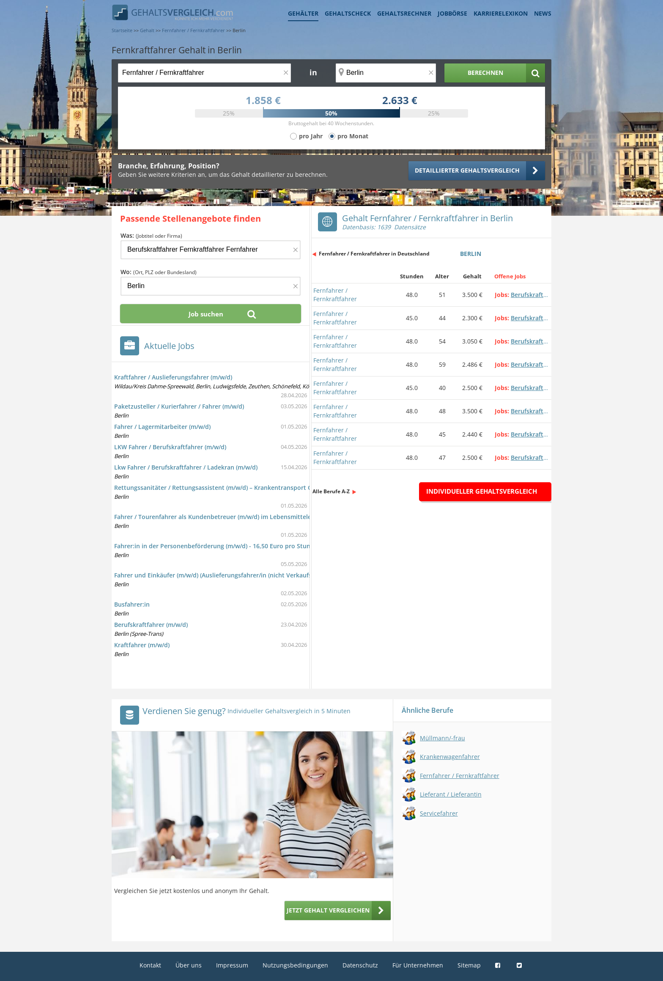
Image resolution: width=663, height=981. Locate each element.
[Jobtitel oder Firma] (211, 249)
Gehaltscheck (348, 13)
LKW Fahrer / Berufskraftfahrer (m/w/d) (170, 447)
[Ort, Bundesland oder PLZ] (386, 72)
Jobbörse (452, 13)
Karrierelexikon (501, 13)
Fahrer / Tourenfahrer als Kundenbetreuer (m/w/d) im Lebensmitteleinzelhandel (229, 517)
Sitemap (469, 965)
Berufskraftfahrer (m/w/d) (151, 625)
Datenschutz (360, 965)
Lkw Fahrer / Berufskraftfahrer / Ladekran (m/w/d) (186, 467)
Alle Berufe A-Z (331, 491)
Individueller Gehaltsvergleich (481, 491)
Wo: (159, 272)
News (542, 13)
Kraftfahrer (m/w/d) (142, 645)
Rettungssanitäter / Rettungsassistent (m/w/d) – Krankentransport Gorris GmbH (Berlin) (240, 488)
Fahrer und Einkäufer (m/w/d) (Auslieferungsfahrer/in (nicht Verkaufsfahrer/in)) (227, 575)
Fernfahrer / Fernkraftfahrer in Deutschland (374, 253)
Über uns (188, 965)
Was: (151, 235)
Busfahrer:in (132, 604)
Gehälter (303, 13)
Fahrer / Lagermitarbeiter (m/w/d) (162, 427)
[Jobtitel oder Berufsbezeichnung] (204, 72)
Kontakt (150, 965)
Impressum (232, 965)
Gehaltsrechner (404, 13)
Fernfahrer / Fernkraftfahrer (335, 294)
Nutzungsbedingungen (295, 965)
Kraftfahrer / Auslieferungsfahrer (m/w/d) (173, 377)
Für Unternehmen (417, 965)
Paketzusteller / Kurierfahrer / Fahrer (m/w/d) (179, 406)
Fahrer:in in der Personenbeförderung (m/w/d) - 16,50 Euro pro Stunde (216, 546)
